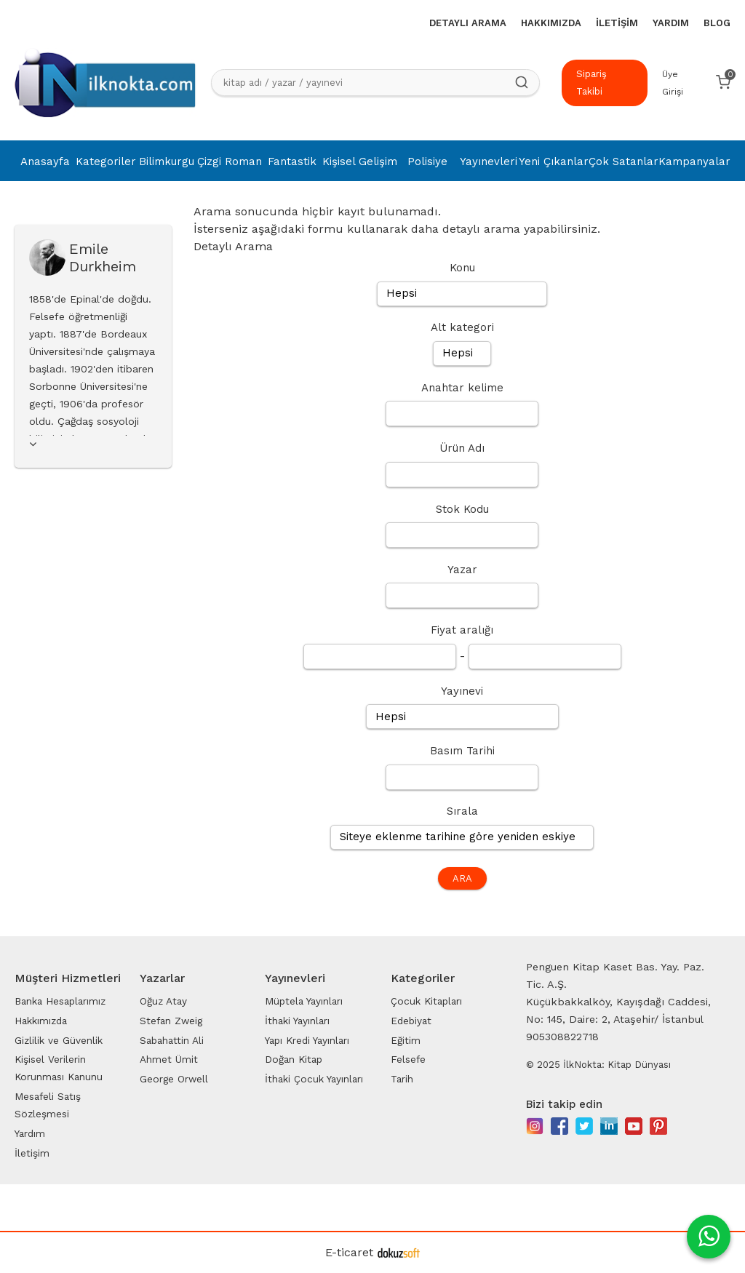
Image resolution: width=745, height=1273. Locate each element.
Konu (462, 267)
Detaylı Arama (233, 246)
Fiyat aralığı (462, 629)
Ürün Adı (462, 448)
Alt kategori (462, 327)
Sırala (462, 811)
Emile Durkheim (102, 257)
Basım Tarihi (462, 750)
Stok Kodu (462, 509)
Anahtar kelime (462, 387)
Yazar (462, 569)
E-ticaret (349, 1252)
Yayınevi (462, 691)
